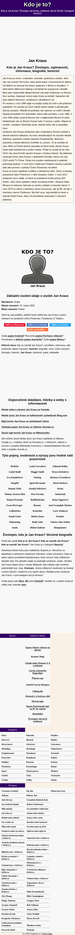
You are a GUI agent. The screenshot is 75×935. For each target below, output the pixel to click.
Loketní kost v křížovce (12, 865)
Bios (21, 581)
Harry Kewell (33, 918)
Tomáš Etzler (14, 516)
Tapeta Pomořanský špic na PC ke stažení (37, 707)
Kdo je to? (37, 4)
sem (23, 585)
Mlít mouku (7, 809)
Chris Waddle (33, 914)
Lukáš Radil (15, 472)
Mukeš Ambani (37, 527)
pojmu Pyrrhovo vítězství (49, 336)
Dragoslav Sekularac (11, 918)
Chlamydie (37, 691)
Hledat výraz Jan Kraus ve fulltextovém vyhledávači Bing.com (34, 415)
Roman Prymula (15, 500)
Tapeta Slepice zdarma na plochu (37, 648)
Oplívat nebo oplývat (36, 831)
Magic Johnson (8, 900)
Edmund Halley (60, 466)
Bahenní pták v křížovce (38, 845)
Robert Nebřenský (35, 804)
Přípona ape (37, 678)
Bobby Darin (37, 516)
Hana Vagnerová (60, 500)
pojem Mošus (57, 339)
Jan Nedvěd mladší (10, 804)
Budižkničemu (37, 500)
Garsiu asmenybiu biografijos (37, 671)
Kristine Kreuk (8, 914)
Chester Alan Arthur (60, 522)
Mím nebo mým (9, 826)
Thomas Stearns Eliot (14, 494)
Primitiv (60, 516)
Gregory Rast (33, 900)
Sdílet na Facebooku (37, 325)
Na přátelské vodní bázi (37, 809)
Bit (26, 581)
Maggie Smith (37, 472)
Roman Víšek (14, 488)
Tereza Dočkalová (60, 472)
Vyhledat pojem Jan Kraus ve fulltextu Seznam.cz (27, 427)
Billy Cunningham (35, 896)
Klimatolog (14, 522)
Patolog (37, 477)
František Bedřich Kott (37, 800)
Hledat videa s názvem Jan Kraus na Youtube (25, 409)
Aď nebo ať (7, 813)
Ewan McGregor (14, 505)
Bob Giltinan (33, 905)
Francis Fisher (8, 909)
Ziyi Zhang (7, 896)
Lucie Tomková (60, 511)
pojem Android (15, 336)
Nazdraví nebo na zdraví (13, 831)
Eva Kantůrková (15, 477)
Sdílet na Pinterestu (14, 325)
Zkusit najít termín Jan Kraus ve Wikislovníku (25, 433)
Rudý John (37, 522)
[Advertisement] (37, 36)
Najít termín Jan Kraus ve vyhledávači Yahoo (25, 421)
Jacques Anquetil (9, 905)
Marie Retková (60, 483)
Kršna (60, 488)
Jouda (15, 527)
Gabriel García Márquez (37, 685)
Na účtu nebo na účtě (36, 826)
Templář (15, 483)
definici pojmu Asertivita (28, 339)
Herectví (58, 544)
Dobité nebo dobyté (10, 817)
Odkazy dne (31, 795)
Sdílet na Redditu (37, 329)
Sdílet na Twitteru (60, 325)
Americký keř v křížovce (38, 838)
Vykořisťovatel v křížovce (9, 884)
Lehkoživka (14, 511)
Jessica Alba (32, 909)
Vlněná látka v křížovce (37, 878)
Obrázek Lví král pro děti (37, 696)
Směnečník (60, 494)
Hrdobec (15, 466)
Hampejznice (60, 527)
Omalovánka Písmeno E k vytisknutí (37, 664)
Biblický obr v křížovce (12, 852)
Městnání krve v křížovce (34, 863)
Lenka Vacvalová (37, 466)
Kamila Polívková (37, 488)
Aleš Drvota (7, 800)
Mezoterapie (38, 701)
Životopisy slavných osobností (37, 720)
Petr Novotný (37, 494)
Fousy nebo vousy (35, 817)
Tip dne (29, 791)
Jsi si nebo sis (8, 822)
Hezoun (37, 505)
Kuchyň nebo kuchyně (37, 822)
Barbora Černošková (60, 477)
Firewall (38, 581)
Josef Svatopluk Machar (60, 505)
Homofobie (37, 714)
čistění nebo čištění (35, 813)
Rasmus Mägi (37, 656)
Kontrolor (37, 511)
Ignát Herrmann (37, 483)
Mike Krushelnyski (35, 891)
